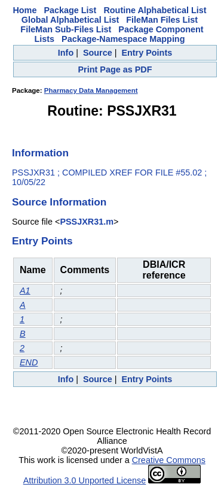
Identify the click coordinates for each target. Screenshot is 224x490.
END (29, 362)
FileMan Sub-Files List (65, 29)
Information (40, 153)
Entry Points (146, 53)
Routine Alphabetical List (154, 10)
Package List (70, 10)
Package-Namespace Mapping (123, 39)
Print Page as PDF (115, 69)
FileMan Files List (162, 20)
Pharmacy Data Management (91, 90)
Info (65, 53)
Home (24, 10)
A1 (25, 290)
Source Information (59, 202)
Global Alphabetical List (70, 20)
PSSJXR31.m (86, 221)
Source (97, 53)
